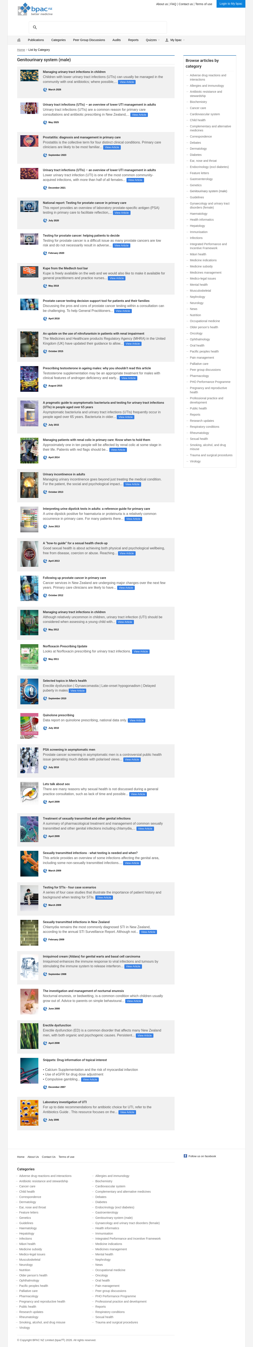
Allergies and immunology (207, 85)
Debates (195, 142)
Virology (195, 461)
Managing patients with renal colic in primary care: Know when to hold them (96, 440)
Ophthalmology (200, 339)
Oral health (197, 345)
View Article (127, 82)
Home (21, 49)
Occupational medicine (205, 321)
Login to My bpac (231, 3)
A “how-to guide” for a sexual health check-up (75, 543)
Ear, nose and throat (203, 160)
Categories (58, 40)
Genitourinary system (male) (114, 1217)
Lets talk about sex (56, 784)
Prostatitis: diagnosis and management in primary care (82, 137)
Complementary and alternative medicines (123, 1191)
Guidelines (197, 197)
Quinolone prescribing (58, 715)
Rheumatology (199, 433)
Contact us (186, 4)
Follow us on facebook (202, 1156)
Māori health (198, 254)
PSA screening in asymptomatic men (69, 750)
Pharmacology (199, 376)
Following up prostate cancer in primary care (74, 578)
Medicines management (205, 272)
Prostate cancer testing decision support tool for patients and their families (96, 301)
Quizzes (151, 40)
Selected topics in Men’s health (65, 681)
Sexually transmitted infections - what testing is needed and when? (90, 853)
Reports (133, 40)
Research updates (202, 420)
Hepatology (197, 225)
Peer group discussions (205, 369)
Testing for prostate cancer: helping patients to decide (81, 235)
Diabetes (196, 154)
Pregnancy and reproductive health (42, 1301)
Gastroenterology (201, 179)
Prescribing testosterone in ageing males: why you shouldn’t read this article (97, 368)
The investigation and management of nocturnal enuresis (83, 991)
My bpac (176, 40)
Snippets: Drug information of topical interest (75, 1060)
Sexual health (199, 438)
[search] (97, 27)
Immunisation (198, 232)
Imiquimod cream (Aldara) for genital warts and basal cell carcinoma (91, 956)
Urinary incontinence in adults (64, 474)
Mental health (199, 284)
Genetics (196, 185)
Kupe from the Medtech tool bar (65, 268)
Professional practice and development (120, 1301)
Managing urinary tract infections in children (74, 72)
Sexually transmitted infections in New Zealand (76, 922)
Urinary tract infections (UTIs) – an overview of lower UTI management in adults (99, 105)
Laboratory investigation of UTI (65, 1102)
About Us (33, 1156)
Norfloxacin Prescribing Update (65, 646)
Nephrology (197, 296)
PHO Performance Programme (210, 382)
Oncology (196, 333)
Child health (198, 120)
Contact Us (49, 1156)
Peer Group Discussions (89, 40)
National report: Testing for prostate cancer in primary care (84, 203)
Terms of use (203, 4)
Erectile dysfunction (57, 1025)
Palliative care (199, 363)
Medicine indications (203, 260)
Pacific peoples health (204, 351)
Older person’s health (204, 327)
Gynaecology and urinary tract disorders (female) (127, 1223)
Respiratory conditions (204, 426)
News (193, 309)
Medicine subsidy (201, 266)
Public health (198, 408)
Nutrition (195, 315)
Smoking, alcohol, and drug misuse (42, 1322)
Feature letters (199, 173)
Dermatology (198, 148)
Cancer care (198, 108)
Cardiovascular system (205, 114)
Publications (36, 40)
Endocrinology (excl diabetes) (209, 167)
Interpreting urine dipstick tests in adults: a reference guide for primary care (96, 509)
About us (162, 4)
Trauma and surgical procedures (211, 455)
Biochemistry (198, 102)
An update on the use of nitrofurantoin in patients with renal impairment (93, 333)
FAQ (173, 4)
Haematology (198, 213)
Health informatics (202, 219)
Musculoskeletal (200, 290)
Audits (117, 40)
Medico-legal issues (203, 278)
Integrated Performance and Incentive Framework (128, 1238)
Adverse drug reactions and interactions (45, 1176)
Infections (196, 238)
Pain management (202, 357)
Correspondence (201, 136)
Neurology (196, 303)
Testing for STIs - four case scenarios (69, 887)
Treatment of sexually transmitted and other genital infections (87, 818)
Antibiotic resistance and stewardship (43, 1181)
